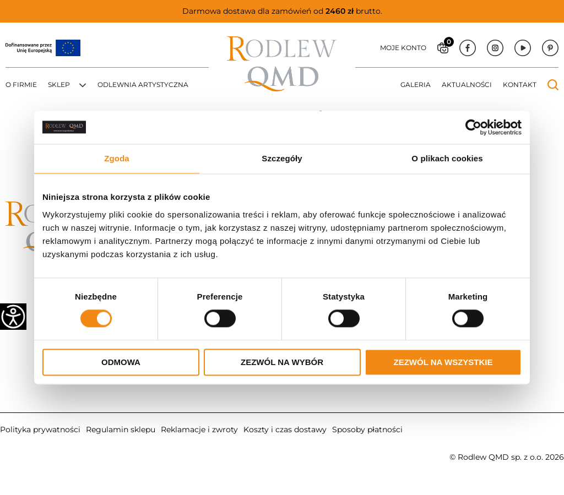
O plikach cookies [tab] (446, 158)
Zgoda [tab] (116, 158)
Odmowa (120, 362)
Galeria (415, 84)
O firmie (21, 84)
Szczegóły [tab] (282, 158)
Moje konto (403, 47)
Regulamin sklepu (120, 429)
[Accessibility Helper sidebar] (13, 316)
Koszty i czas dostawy (285, 429)
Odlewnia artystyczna (142, 84)
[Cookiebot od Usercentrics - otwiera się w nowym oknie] (473, 127)
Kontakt (519, 84)
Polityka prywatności (40, 429)
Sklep (59, 84)
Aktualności (467, 84)
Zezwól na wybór (282, 362)
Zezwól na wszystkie (443, 362)
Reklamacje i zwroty (199, 429)
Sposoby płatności (367, 429)
